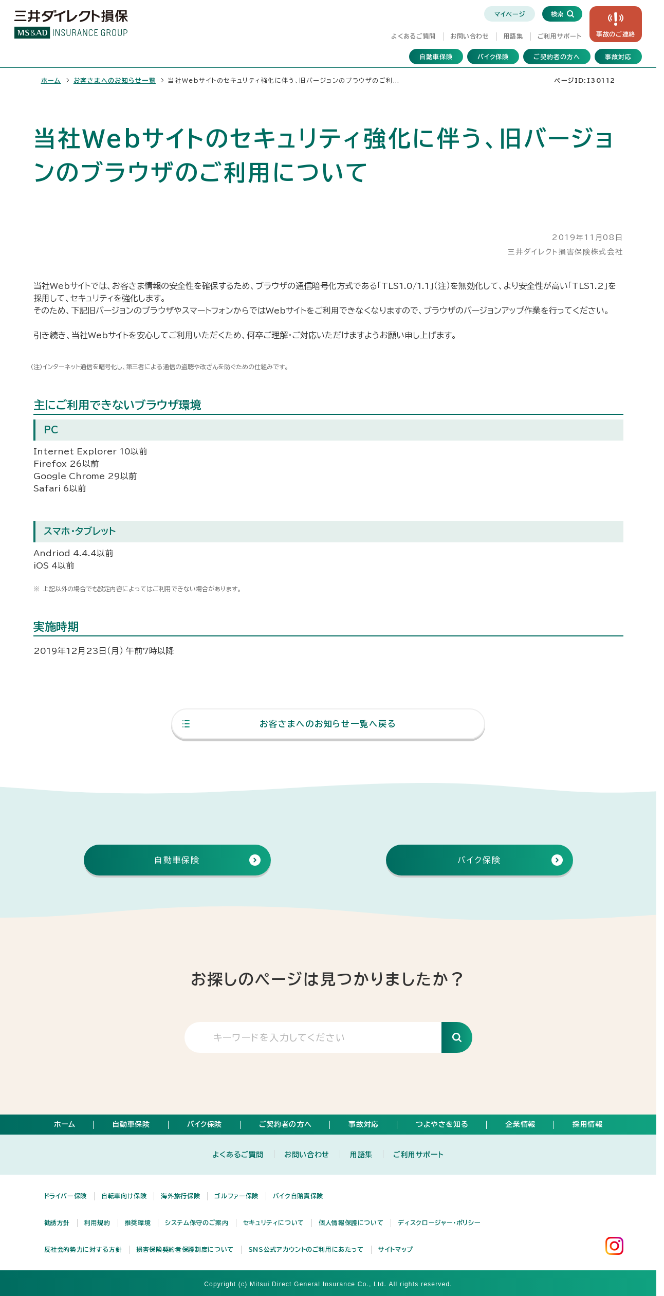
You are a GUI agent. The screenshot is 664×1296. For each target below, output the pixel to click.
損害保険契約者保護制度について (185, 1249)
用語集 (513, 36)
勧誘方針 (57, 1222)
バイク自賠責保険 (298, 1196)
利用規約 (97, 1222)
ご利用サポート (559, 36)
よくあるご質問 (413, 36)
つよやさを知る (442, 1124)
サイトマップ (395, 1249)
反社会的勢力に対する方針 (83, 1249)
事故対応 (618, 56)
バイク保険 (493, 56)
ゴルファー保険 (236, 1196)
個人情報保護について (351, 1222)
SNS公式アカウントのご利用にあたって (306, 1249)
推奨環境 (138, 1222)
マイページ (509, 14)
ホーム (51, 80)
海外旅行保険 (180, 1196)
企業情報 (520, 1124)
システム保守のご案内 (196, 1222)
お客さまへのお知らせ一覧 (114, 80)
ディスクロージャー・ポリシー (439, 1222)
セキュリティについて (273, 1222)
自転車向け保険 (123, 1196)
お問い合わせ (469, 36)
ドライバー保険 (65, 1196)
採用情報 (588, 1124)
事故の (615, 34)
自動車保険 (436, 56)
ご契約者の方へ (556, 56)
